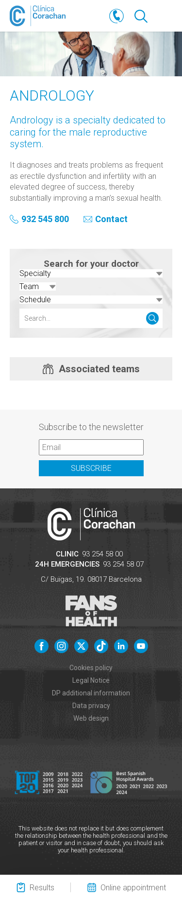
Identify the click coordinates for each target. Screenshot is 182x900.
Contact (111, 219)
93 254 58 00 (102, 554)
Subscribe (91, 468)
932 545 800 (45, 219)
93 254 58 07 (123, 564)
